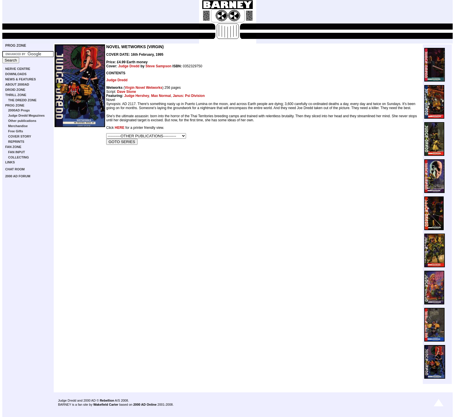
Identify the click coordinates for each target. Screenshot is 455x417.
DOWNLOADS (15, 74)
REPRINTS (16, 141)
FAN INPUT (16, 152)
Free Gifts (15, 131)
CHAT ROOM (15, 169)
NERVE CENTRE (17, 69)
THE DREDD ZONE (22, 100)
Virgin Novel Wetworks (143, 88)
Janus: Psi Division (189, 96)
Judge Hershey (136, 96)
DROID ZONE (15, 89)
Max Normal (161, 96)
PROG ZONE (15, 46)
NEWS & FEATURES (20, 79)
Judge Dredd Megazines (26, 115)
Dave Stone (126, 92)
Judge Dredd (128, 66)
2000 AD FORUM (17, 176)
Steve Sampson (158, 66)
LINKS (10, 162)
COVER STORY (19, 136)
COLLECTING (18, 157)
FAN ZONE (13, 147)
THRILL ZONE (15, 95)
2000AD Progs (19, 110)
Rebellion (107, 400)
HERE (119, 128)
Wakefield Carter (105, 404)
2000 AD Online (144, 404)
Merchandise (18, 126)
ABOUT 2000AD (17, 84)
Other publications (22, 120)
